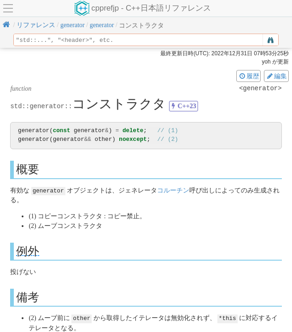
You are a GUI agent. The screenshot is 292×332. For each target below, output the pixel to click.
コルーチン (173, 189)
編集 (276, 76)
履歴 (248, 76)
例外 (27, 251)
